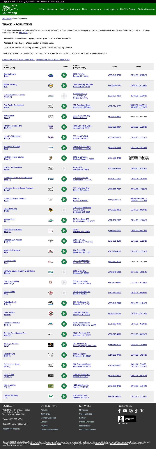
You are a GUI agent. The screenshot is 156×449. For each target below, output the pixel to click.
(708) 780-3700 (114, 158)
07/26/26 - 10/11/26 (139, 313)
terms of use (99, 444)
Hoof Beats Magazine (49, 430)
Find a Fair (23, 33)
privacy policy (35, 444)
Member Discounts (48, 418)
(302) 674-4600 (114, 117)
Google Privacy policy (53, 444)
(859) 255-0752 (114, 313)
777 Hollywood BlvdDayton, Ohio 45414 (81, 189)
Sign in (6, 1)
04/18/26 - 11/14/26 (139, 386)
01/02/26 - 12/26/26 (139, 220)
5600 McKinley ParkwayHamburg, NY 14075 (83, 85)
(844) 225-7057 (114, 189)
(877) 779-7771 (114, 199)
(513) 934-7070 (114, 231)
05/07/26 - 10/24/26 (139, 355)
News (84, 9)
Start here (60, 1)
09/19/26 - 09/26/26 (139, 210)
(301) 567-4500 (114, 324)
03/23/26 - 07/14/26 (139, 282)
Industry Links (84, 426)
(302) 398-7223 (114, 148)
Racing (63, 9)
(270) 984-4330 (114, 282)
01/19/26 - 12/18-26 (139, 396)
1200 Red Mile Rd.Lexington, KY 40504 (81, 313)
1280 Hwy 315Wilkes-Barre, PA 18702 (83, 241)
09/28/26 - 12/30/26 (139, 189)
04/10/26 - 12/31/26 (139, 137)
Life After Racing (127, 9)
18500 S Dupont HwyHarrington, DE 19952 (82, 148)
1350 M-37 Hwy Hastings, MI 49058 (81, 272)
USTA (40, 9)
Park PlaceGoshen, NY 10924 (81, 168)
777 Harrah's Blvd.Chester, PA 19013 (80, 137)
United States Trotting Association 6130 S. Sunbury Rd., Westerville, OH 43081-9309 (16, 412)
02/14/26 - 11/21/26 (139, 241)
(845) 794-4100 (114, 251)
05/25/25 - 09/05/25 (139, 293)
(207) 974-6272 (114, 106)
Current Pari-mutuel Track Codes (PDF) (18, 60)
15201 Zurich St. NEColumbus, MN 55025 (82, 334)
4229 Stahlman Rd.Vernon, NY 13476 (81, 386)
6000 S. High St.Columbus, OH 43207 (82, 355)
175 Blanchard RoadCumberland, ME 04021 (83, 106)
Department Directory (11, 429)
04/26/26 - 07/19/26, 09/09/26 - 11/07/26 (139, 199)
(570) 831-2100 (114, 241)
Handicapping (109, 9)
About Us (44, 410)
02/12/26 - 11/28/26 (139, 127)
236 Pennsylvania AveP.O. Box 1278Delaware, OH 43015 (82, 210)
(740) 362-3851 (114, 210)
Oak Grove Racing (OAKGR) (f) (11, 282)
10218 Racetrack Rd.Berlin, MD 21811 (81, 293)
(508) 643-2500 (114, 303)
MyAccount (83, 410)
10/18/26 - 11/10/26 (139, 96)
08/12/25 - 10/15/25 (139, 272)
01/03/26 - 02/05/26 (139, 75)
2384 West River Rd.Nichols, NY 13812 (81, 376)
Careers (44, 422)
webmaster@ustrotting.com (12, 445)
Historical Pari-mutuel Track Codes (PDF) (53, 60)
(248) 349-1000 (114, 272)
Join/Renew (45, 414)
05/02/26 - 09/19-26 (139, 376)
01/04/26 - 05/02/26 (139, 231)
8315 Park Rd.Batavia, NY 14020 (81, 75)
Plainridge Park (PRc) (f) (10, 303)
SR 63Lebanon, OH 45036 (81, 230)
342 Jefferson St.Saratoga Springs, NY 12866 (85, 344)
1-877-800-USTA (15, 419)
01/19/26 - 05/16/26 (139, 324)
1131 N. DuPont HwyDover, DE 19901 (81, 116)
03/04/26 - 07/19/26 (139, 85)
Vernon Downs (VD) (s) (10, 386)
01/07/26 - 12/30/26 (139, 179)
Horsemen (94, 9)
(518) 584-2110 (114, 345)
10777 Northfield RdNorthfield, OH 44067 (81, 262)
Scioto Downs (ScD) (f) (9, 355)
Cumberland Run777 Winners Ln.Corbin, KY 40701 (80, 96)
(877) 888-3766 (114, 386)
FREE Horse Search (87, 430)
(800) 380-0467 (114, 127)
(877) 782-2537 (114, 220)
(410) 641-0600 (114, 293)
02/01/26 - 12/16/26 (139, 345)
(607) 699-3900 (114, 376)
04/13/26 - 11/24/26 (139, 303)
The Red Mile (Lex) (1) (9, 313)
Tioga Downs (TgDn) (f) (9, 376)
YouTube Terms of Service (119, 444)
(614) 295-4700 (114, 355)
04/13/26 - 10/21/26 (139, 148)
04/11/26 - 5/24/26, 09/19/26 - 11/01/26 (139, 365)
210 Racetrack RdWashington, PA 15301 (82, 179)
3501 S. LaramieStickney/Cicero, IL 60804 (83, 158)
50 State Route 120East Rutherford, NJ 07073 (84, 220)
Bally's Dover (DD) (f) (9, 116)
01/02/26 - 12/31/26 (139, 251)
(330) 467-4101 (114, 262)
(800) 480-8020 (114, 137)
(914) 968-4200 (114, 396)
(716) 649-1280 (114, 85)
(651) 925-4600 (114, 334)
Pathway (74, 9)
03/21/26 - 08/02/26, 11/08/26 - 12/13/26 (139, 106)
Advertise (44, 426)
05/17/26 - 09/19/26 (139, 334)
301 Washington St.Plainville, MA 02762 (81, 303)
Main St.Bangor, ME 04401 (80, 199)
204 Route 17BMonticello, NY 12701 (82, 251)
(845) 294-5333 (114, 168)
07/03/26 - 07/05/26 (139, 168)
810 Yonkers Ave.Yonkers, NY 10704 (81, 396)
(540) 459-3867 (114, 365)
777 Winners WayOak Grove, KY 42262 (82, 282)
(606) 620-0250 (114, 96)
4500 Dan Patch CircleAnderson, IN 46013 (82, 127)
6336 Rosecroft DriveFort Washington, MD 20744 (84, 324)
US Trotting (7, 19)
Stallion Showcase (146, 9)
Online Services (85, 414)
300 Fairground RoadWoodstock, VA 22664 (82, 365)
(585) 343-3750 (114, 75)
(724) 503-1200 (114, 179)
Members (51, 9)
